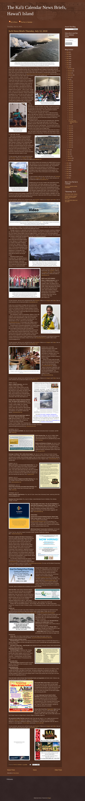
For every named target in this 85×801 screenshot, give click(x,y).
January (69, 160)
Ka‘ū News (14, 22)
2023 (67, 56)
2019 (67, 64)
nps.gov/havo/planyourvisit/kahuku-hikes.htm (42, 637)
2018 (67, 66)
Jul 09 (70, 130)
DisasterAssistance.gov (50, 580)
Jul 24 (70, 93)
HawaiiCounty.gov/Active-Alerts (43, 577)
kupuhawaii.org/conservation (35, 563)
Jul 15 (70, 112)
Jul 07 (70, 134)
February (70, 158)
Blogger (49, 798)
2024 (67, 54)
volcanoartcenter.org (56, 332)
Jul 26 (70, 89)
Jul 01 (70, 147)
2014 (67, 169)
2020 (67, 62)
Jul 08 (70, 132)
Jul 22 (70, 98)
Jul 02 (70, 145)
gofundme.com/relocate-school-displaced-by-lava (38, 74)
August (69, 77)
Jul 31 (70, 81)
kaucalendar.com (37, 159)
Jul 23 (70, 95)
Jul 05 (70, 138)
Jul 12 (70, 119)
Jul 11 (70, 126)
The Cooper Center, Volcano (71, 194)
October (69, 73)
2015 (67, 167)
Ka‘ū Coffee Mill (39, 723)
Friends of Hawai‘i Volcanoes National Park (26, 612)
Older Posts (58, 770)
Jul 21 (70, 100)
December (70, 68)
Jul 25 (70, 91)
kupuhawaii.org (13, 561)
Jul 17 (70, 108)
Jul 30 (70, 83)
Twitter (30, 157)
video (42, 222)
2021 (67, 60)
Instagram (24, 157)
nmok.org (40, 440)
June (69, 149)
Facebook (13, 157)
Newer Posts (11, 770)
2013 (67, 171)
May (69, 151)
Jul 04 (70, 140)
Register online (17, 720)
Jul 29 (70, 85)
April (69, 154)
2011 (67, 175)
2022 (67, 58)
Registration (50, 709)
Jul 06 (70, 136)
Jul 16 (70, 110)
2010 (67, 177)
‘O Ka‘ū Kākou (26, 723)
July (69, 79)
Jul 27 (70, 87)
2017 (67, 163)
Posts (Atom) (16, 773)
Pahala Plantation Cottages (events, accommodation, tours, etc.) (71, 197)
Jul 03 (70, 142)
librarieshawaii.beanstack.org (38, 521)
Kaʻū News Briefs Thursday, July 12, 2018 (28, 31)
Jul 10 (70, 128)
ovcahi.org (14, 432)
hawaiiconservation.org (17, 533)
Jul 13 (70, 117)
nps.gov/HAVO (41, 451)
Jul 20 (70, 102)
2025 (67, 52)
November (70, 70)
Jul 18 (70, 106)
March (69, 156)
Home (35, 770)
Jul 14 (70, 114)
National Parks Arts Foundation (48, 612)
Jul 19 (70, 104)
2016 (67, 165)
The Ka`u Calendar (26, 22)
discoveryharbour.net (16, 482)
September (70, 75)
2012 (67, 173)
